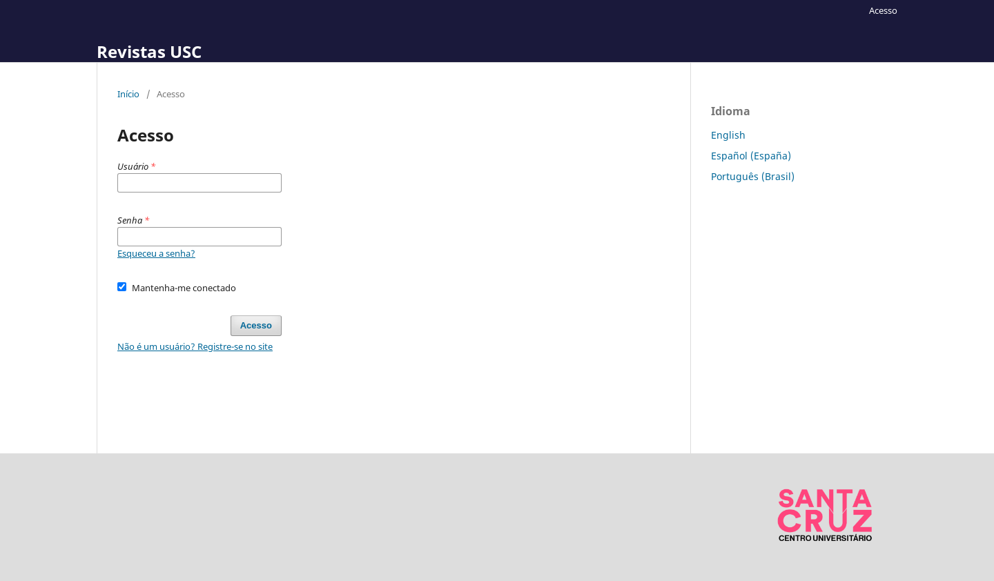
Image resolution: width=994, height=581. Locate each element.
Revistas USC (149, 51)
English (728, 134)
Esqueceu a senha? (156, 253)
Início (128, 94)
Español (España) (751, 155)
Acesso (883, 10)
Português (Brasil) (753, 176)
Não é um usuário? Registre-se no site (195, 346)
